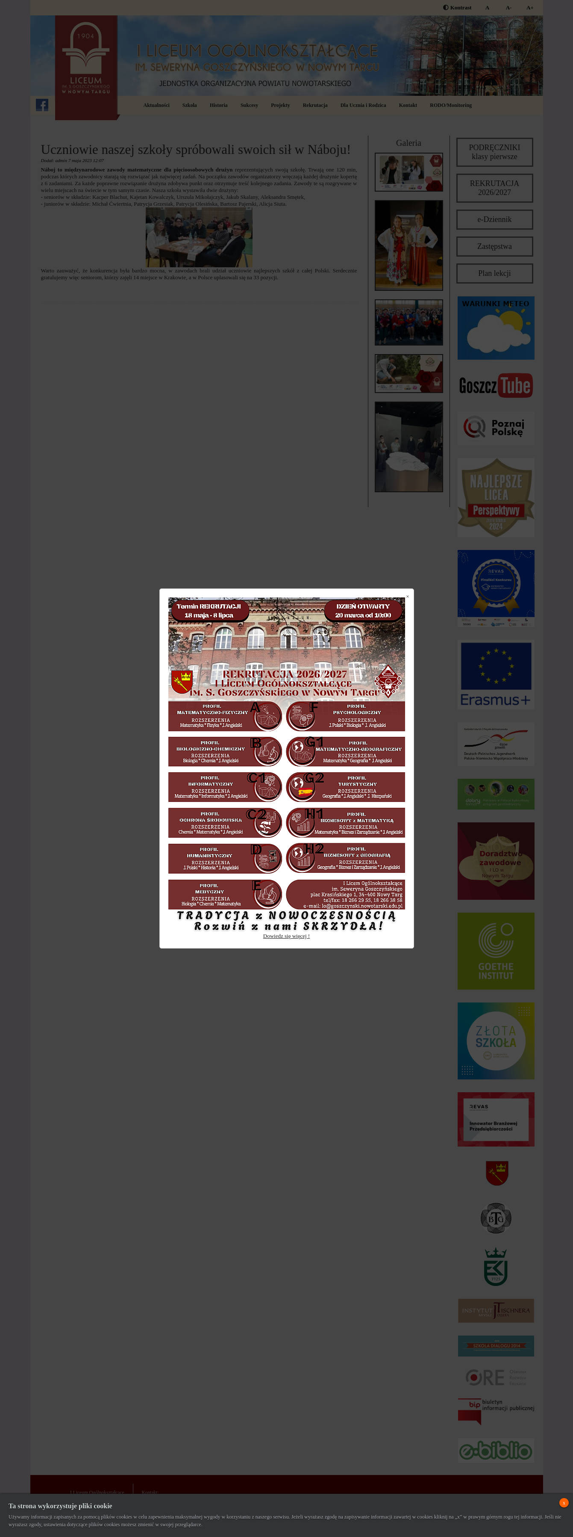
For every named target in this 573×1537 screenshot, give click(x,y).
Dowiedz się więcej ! (286, 936)
